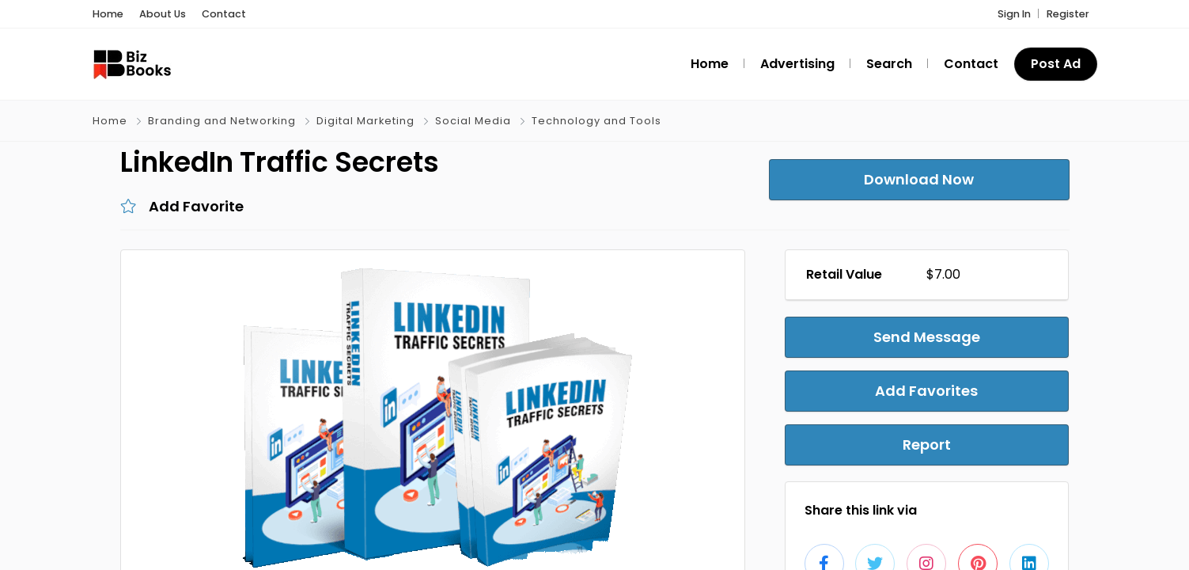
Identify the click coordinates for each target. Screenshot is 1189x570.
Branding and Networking (222, 120)
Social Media (473, 120)
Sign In (1014, 14)
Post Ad (1056, 64)
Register (1068, 14)
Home (108, 14)
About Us (162, 14)
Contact (224, 14)
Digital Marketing (365, 120)
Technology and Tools (596, 120)
